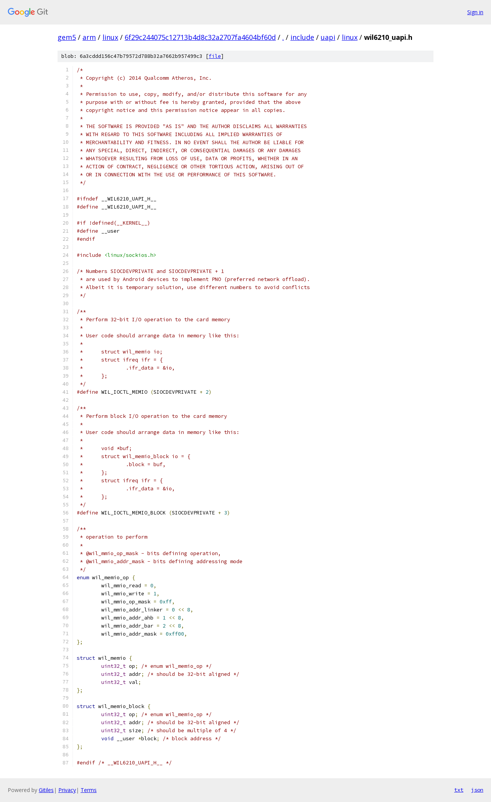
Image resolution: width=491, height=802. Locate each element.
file (215, 56)
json (477, 789)
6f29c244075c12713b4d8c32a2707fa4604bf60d (200, 37)
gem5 (67, 37)
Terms (89, 790)
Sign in (475, 12)
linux (110, 37)
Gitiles (46, 790)
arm (89, 37)
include (302, 37)
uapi (328, 37)
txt (458, 789)
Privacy (67, 790)
